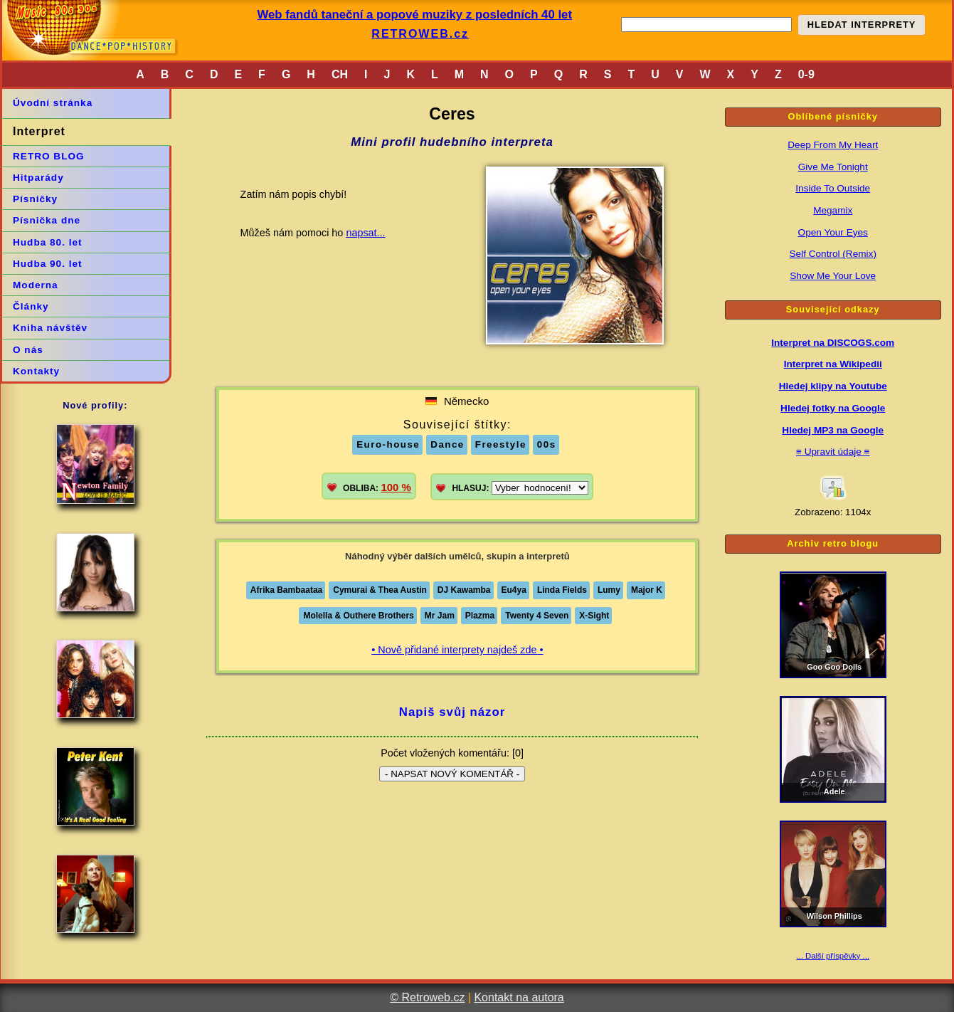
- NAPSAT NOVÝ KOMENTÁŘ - (452, 774)
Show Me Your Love (833, 275)
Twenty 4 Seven (536, 616)
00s (546, 444)
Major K (646, 590)
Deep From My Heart (833, 144)
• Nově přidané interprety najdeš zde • (457, 649)
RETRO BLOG (49, 156)
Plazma (479, 616)
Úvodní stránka (52, 102)
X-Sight (594, 616)
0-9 (806, 74)
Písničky (35, 199)
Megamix (832, 210)
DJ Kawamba (464, 590)
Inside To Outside (832, 188)
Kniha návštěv (50, 327)
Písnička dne (46, 220)
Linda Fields (562, 590)
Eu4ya (514, 590)
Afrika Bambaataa (286, 590)
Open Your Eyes (833, 232)
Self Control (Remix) (833, 253)
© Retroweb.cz (427, 997)
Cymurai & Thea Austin (380, 590)
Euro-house (388, 444)
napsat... (365, 232)
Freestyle (500, 444)
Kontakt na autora (518, 997)
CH (340, 74)
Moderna (35, 285)
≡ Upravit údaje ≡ (833, 451)
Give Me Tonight (833, 167)
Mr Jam (440, 616)
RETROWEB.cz (420, 34)
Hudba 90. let (48, 263)
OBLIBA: (377, 487)
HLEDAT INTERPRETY (861, 24)
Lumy (609, 590)
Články (31, 306)
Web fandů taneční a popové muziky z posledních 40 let (414, 14)
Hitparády (38, 177)
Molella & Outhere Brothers (358, 616)
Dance (447, 444)
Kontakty (36, 371)
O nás (28, 349)
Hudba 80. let (48, 242)
